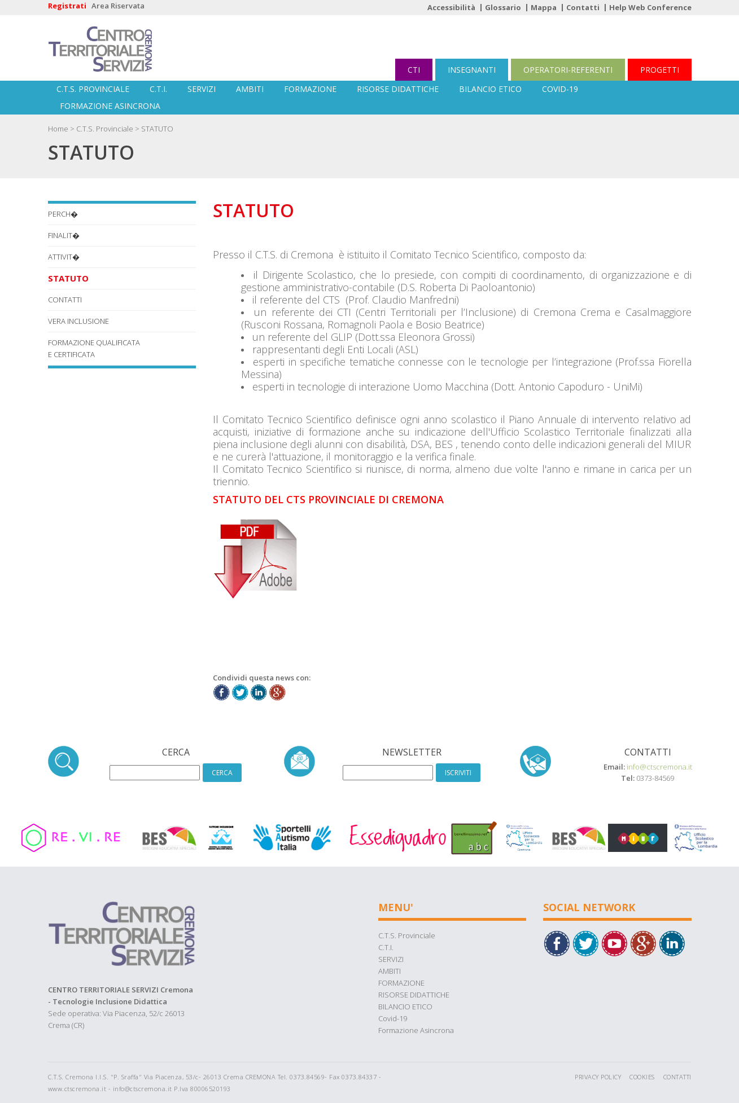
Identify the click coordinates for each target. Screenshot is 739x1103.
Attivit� (64, 257)
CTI (414, 69)
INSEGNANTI (472, 69)
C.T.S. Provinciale (92, 89)
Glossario (503, 7)
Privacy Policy (598, 1077)
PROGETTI (659, 69)
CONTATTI (65, 300)
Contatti (583, 7)
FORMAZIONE (310, 89)
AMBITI (250, 89)
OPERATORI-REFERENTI (568, 69)
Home (58, 129)
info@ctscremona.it (659, 767)
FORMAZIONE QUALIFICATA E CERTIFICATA (94, 348)
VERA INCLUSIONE (78, 321)
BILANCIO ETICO (490, 89)
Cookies (642, 1077)
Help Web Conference (650, 7)
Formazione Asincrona (110, 105)
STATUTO (157, 129)
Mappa (544, 7)
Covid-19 (560, 89)
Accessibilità (451, 7)
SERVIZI (201, 89)
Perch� (63, 214)
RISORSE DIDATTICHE (398, 89)
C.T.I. (158, 89)
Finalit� (64, 235)
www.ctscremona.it (77, 1088)
